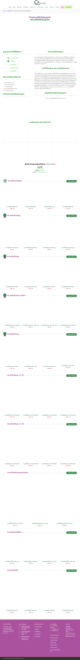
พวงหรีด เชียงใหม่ (53, 640)
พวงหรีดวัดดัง (9, 10)
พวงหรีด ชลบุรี (53, 642)
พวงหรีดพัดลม (13, 64)
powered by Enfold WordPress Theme (17, 658)
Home (4, 10)
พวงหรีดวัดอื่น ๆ (54, 630)
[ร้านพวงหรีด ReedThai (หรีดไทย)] (40, 3)
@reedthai (42, 170)
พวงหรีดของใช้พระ (14, 68)
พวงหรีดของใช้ (37, 634)
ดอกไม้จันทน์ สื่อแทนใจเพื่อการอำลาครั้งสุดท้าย (26, 633)
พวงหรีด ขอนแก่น (53, 647)
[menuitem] (10, 7)
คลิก (65, 98)
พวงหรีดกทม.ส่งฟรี (54, 637)
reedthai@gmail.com (41, 172)
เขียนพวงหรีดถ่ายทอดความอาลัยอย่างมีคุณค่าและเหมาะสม (25, 638)
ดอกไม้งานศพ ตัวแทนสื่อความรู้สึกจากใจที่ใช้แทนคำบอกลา (26, 628)
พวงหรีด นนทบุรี (53, 645)
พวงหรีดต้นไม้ (13, 71)
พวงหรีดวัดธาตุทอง (55, 629)
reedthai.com (64, 86)
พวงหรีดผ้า (12, 61)
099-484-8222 (40, 168)
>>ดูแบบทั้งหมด (72, 181)
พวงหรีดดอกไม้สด (14, 58)
